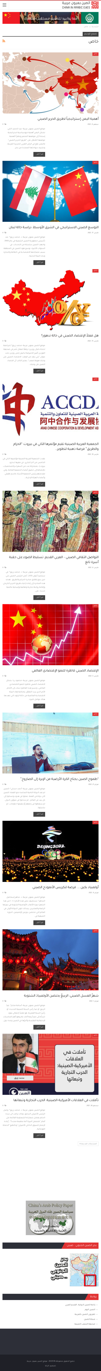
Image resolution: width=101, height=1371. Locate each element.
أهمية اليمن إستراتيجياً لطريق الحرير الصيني (68, 119)
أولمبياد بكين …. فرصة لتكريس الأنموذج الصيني (65, 887)
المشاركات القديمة (88, 1144)
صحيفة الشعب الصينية (85, 1324)
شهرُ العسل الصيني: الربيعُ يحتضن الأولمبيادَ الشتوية (61, 996)
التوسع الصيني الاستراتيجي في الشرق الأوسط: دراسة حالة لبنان (54, 228)
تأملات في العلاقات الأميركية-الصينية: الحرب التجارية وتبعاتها (56, 1100)
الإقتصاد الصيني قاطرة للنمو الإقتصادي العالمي (65, 671)
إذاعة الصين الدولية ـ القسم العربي (80, 1305)
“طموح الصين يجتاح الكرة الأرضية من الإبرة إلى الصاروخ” (59, 779)
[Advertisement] (50, 1169)
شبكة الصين (89, 1319)
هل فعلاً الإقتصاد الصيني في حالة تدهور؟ (70, 336)
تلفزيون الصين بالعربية (85, 1314)
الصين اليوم (90, 1310)
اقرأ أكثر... (39, 154)
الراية (47, 1366)
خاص (95, 54)
